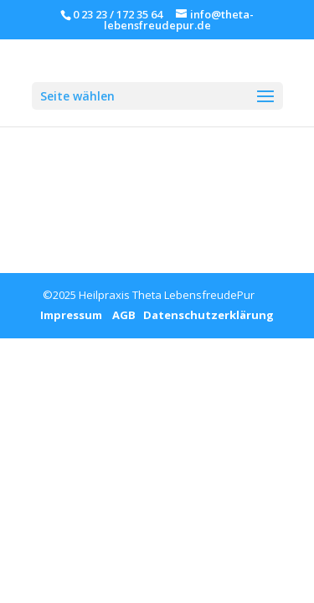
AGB (119, 314)
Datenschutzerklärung (205, 314)
